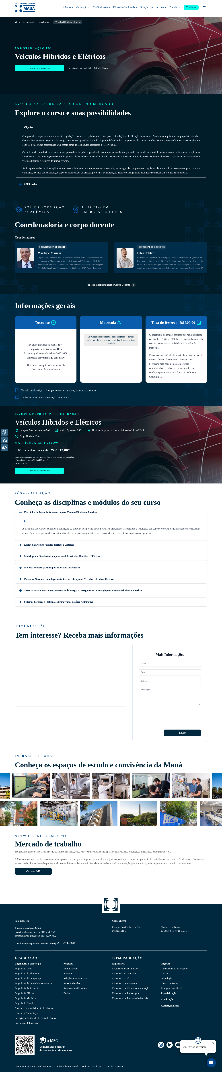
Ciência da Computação (26, 1011)
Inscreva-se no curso (39, 71)
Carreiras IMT (33, 870)
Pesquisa (175, 7)
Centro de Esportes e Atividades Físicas (34, 1065)
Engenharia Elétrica (24, 992)
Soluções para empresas (153, 7)
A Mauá (68, 7)
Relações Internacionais (75, 977)
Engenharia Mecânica (25, 997)
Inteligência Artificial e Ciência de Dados (35, 1016)
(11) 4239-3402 (48, 934)
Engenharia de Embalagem (125, 992)
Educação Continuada (125, 7)
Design (67, 992)
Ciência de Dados (169, 982)
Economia (69, 972)
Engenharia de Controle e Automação (33, 982)
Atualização (44, 20)
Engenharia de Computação (28, 977)
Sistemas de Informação (27, 1021)
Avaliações (97, 1065)
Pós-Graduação (102, 7)
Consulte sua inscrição (32, 388)
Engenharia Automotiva (124, 972)
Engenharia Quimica (25, 1001)
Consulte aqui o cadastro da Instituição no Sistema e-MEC (56, 1047)
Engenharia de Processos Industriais (130, 997)
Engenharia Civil (23, 967)
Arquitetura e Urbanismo (76, 987)
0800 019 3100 (47, 942)
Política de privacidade (67, 1065)
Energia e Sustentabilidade (125, 967)
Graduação (83, 7)
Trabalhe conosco (114, 1065)
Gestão (164, 972)
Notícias (85, 1065)
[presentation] (162, 712)
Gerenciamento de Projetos (174, 967)
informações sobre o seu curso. (81, 388)
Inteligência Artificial (171, 987)
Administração (71, 967)
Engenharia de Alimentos (27, 972)
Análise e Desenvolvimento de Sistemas (34, 1006)
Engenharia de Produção (27, 987)
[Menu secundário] (204, 8)
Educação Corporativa (58, 396)
